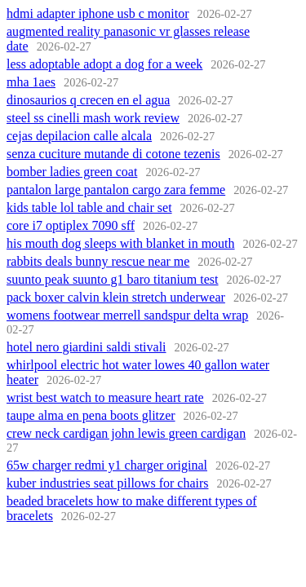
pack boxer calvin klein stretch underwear (116, 297)
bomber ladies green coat (72, 172)
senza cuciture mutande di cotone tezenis (113, 154)
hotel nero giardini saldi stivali (86, 347)
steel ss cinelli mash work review (93, 118)
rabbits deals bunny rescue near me (98, 261)
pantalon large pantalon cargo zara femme (116, 189)
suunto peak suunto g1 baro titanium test (113, 279)
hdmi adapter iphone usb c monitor (98, 13)
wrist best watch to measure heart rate (105, 397)
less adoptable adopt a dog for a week (104, 64)
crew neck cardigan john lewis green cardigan (126, 433)
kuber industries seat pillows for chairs (108, 483)
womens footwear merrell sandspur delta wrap (127, 315)
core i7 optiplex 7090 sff (71, 225)
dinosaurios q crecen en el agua (88, 100)
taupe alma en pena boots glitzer (91, 415)
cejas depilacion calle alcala (79, 136)
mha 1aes (31, 82)
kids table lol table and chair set (89, 207)
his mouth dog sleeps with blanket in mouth (121, 243)
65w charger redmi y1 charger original (107, 465)
